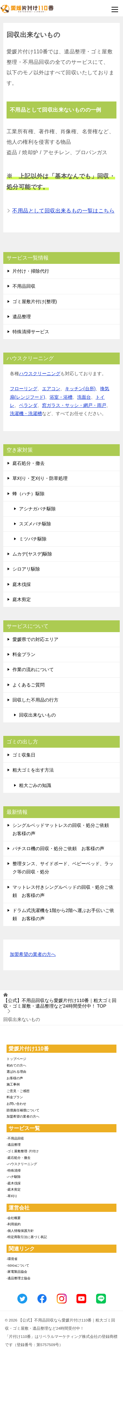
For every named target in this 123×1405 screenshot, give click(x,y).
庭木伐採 (21, 584)
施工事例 (13, 1084)
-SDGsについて (18, 1265)
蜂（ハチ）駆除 (28, 493)
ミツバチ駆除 (33, 538)
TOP (59, 1003)
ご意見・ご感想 (18, 1091)
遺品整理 (21, 316)
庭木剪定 (21, 599)
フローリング (23, 388)
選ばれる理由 (16, 1071)
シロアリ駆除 (26, 569)
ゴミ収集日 (23, 754)
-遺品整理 (14, 1144)
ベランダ (28, 405)
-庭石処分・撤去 (19, 1157)
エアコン (51, 388)
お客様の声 (15, 1078)
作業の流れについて (33, 669)
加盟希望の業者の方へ (33, 955)
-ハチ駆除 (14, 1176)
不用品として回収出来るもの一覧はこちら (63, 210)
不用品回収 (23, 286)
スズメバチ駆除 (35, 523)
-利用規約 (14, 1224)
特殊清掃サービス (30, 331)
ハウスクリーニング (39, 373)
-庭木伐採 (14, 1183)
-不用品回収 (15, 1138)
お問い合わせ (16, 1103)
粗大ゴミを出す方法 (33, 770)
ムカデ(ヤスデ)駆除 (32, 554)
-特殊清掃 (14, 1170)
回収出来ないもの (37, 715)
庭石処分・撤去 (28, 463)
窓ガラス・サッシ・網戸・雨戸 (74, 405)
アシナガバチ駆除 (37, 508)
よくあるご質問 (28, 684)
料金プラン (23, 654)
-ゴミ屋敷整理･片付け (23, 1151)
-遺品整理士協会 (19, 1278)
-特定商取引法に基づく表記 (27, 1237)
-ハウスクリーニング (22, 1164)
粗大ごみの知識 (35, 785)
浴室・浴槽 (61, 397)
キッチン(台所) (80, 388)
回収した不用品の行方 (35, 699)
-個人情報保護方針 (20, 1230)
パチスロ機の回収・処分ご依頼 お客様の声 (58, 848)
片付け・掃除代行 (30, 271)
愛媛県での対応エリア (35, 639)
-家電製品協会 (17, 1271)
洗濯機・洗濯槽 (26, 413)
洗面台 (84, 397)
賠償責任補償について (23, 1110)
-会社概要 (14, 1218)
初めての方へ (16, 1065)
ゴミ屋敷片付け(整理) (34, 301)
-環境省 (12, 1259)
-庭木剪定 (14, 1189)
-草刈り (12, 1196)
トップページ (16, 1059)
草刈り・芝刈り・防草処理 (40, 478)
